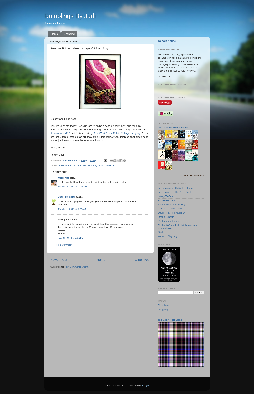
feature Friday (90, 165)
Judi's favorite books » (193, 175)
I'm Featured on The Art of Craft (174, 192)
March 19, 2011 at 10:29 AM (72, 186)
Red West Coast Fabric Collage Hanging (117, 133)
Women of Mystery (167, 236)
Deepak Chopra (166, 217)
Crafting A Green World (170, 208)
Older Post (142, 259)
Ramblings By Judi (70, 15)
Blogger (146, 385)
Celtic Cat (63, 177)
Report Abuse (167, 40)
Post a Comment (63, 245)
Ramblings (163, 305)
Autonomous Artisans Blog (171, 204)
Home (54, 33)
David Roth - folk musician (171, 212)
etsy (80, 165)
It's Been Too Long (170, 319)
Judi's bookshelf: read (173, 127)
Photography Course (169, 221)
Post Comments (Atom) (76, 267)
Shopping (69, 33)
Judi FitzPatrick (106, 165)
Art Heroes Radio (167, 200)
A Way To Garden (167, 196)
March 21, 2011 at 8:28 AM (72, 209)
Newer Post (58, 259)
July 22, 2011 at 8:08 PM (71, 238)
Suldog (161, 232)
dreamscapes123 (60, 133)
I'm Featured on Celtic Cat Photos (175, 188)
